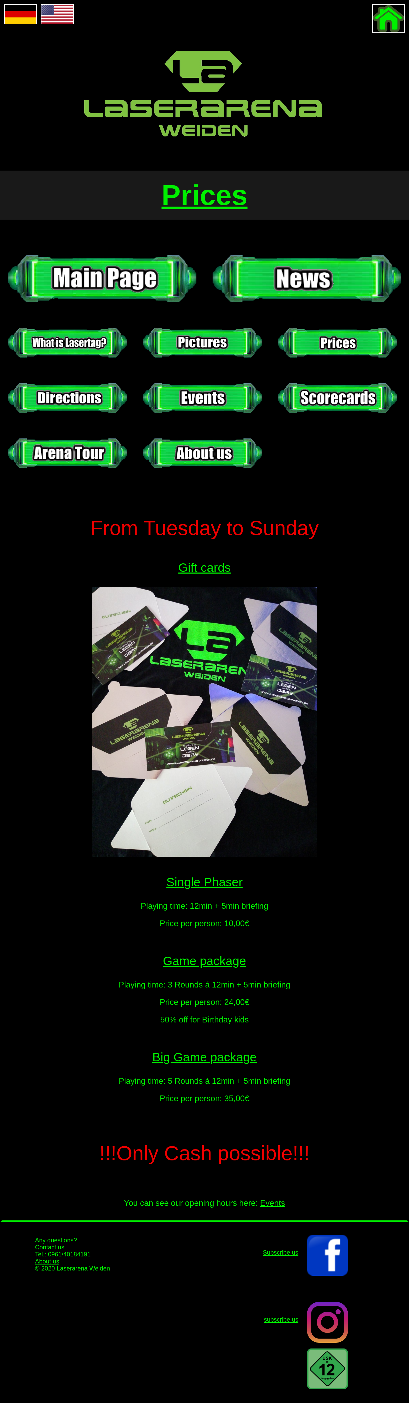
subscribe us (281, 1319)
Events (272, 1203)
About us (47, 1261)
